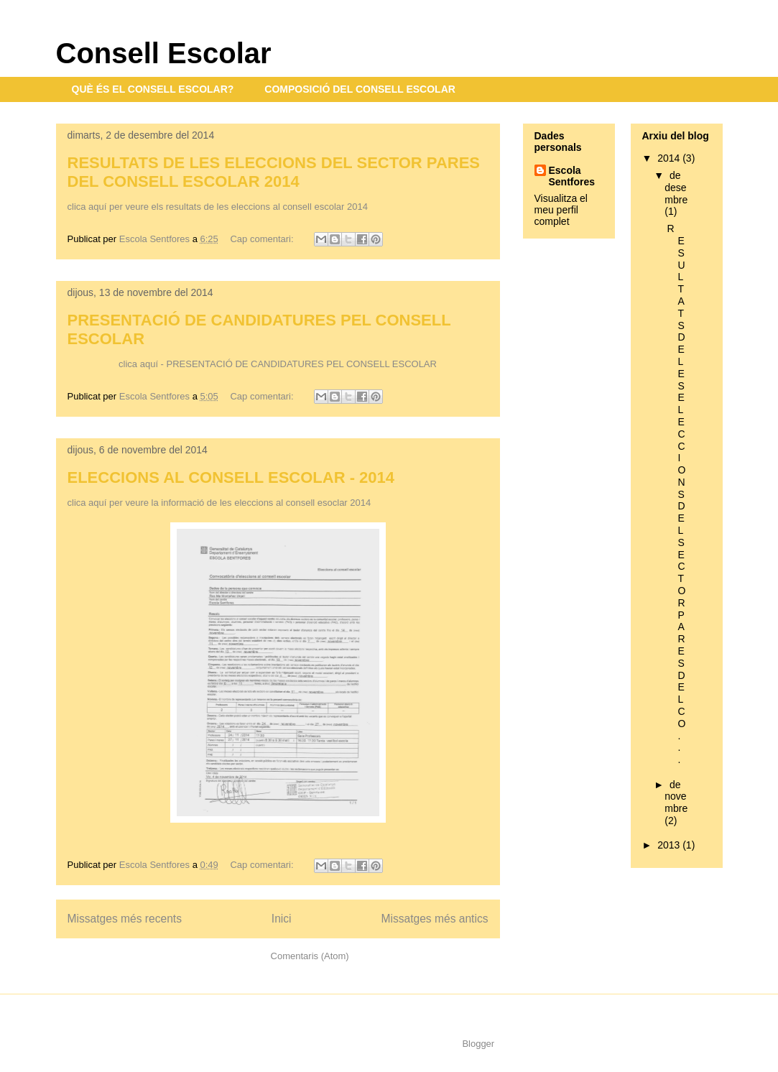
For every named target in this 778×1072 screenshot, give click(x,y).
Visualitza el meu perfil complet (561, 210)
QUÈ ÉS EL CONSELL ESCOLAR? (153, 89)
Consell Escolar (164, 53)
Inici (282, 918)
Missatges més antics (434, 918)
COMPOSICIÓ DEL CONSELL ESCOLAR (359, 89)
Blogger (478, 1043)
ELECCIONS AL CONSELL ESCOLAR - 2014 (231, 477)
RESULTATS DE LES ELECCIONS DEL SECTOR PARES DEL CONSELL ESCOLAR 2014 (274, 172)
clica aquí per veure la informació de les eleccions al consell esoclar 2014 (219, 502)
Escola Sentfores (572, 176)
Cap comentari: (263, 239)
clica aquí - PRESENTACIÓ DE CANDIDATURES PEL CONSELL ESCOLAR (278, 364)
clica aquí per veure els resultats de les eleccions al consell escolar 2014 (218, 206)
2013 (669, 845)
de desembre (675, 187)
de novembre (675, 797)
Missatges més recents (125, 918)
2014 (669, 158)
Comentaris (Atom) (310, 956)
